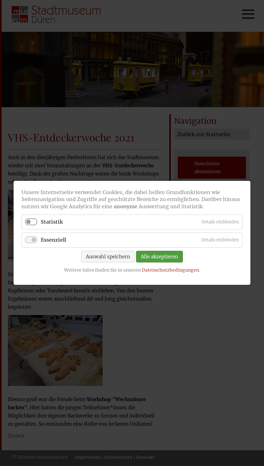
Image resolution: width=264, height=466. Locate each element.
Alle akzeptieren (159, 257)
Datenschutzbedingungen (170, 270)
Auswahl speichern (108, 257)
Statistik (52, 222)
